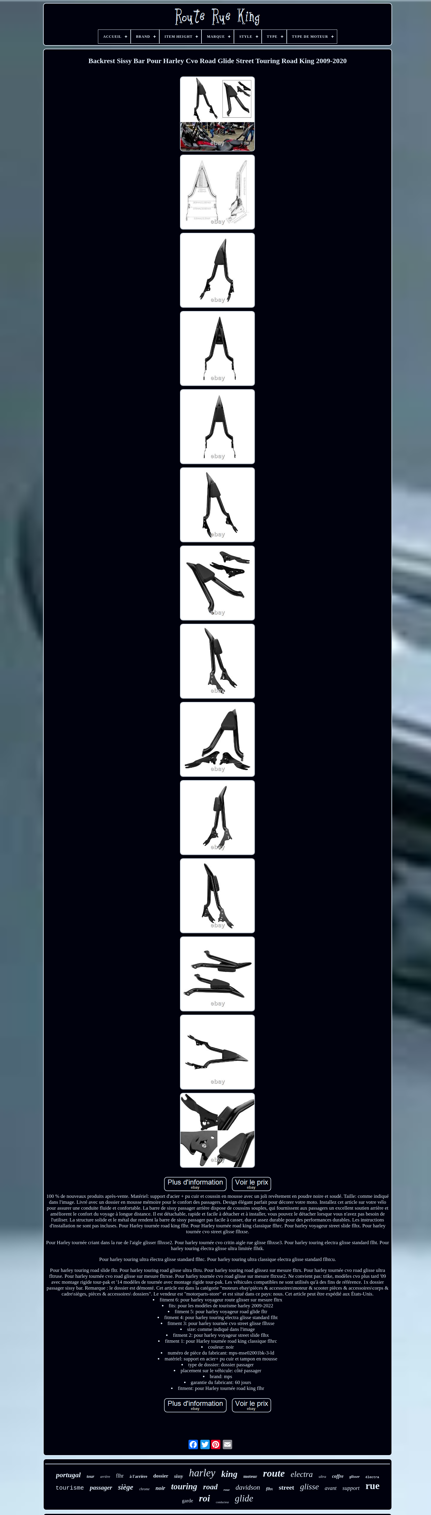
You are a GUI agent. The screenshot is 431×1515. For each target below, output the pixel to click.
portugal (68, 1475)
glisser (354, 1476)
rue (373, 1485)
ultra (322, 1476)
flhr (120, 1476)
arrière (105, 1477)
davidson (248, 1487)
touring (184, 1486)
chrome (144, 1489)
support (351, 1488)
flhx (269, 1489)
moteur (250, 1476)
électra (372, 1477)
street (286, 1487)
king (229, 1474)
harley (202, 1473)
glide (244, 1498)
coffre (338, 1476)
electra (302, 1474)
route (274, 1473)
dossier (160, 1476)
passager (101, 1487)
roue (227, 1489)
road (210, 1487)
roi (204, 1498)
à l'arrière (138, 1476)
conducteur (222, 1502)
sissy (178, 1476)
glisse (309, 1486)
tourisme (69, 1488)
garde (187, 1500)
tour (90, 1476)
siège (125, 1487)
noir (160, 1488)
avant (331, 1488)
